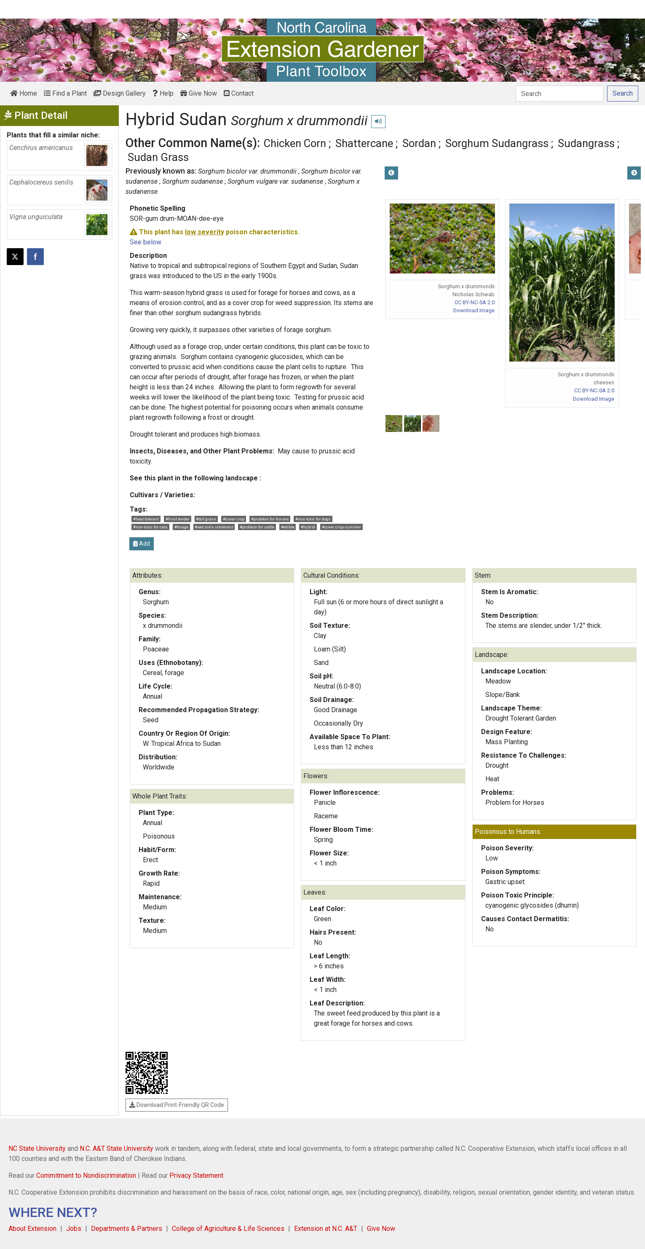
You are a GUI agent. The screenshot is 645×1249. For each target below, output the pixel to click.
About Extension (32, 1229)
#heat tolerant (146, 519)
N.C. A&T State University (116, 1148)
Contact (239, 93)
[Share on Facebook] (35, 256)
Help (163, 93)
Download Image (474, 310)
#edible (287, 527)
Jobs (73, 1229)
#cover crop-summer (341, 527)
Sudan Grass (158, 157)
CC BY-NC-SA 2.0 (475, 302)
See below (145, 242)
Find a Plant (65, 93)
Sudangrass (586, 143)
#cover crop (233, 519)
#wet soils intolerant (214, 527)
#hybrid (308, 527)
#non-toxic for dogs (313, 519)
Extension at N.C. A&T (325, 1229)
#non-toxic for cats (150, 527)
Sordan (419, 143)
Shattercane (364, 143)
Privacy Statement (196, 1175)
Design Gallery (120, 93)
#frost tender (178, 519)
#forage (181, 527)
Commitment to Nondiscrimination (86, 1175)
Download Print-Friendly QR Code (176, 1105)
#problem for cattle (257, 527)
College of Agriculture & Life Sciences (228, 1229)
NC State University (37, 1148)
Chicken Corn (295, 143)
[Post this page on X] (15, 256)
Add (141, 543)
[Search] (560, 94)
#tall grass (206, 519)
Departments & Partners (126, 1229)
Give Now (198, 93)
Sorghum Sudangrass (497, 143)
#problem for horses (270, 519)
